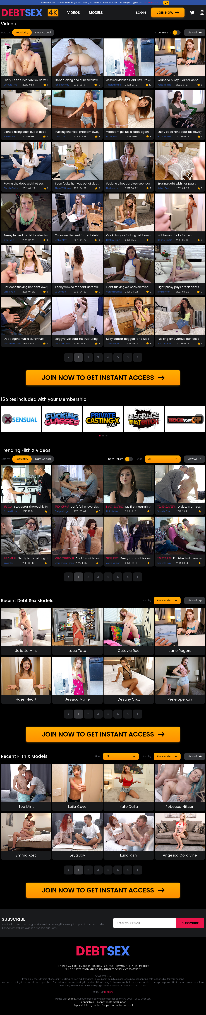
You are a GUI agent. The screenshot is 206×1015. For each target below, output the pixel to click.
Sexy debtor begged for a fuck (127, 339)
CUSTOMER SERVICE (103, 966)
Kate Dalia (128, 806)
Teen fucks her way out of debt (77, 183)
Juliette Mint (10, 136)
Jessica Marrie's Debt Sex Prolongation (128, 80)
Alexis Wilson (113, 563)
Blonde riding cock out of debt (25, 132)
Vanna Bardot (114, 291)
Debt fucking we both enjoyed (127, 287)
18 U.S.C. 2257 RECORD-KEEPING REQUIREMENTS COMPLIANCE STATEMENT (103, 969)
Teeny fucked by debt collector (26, 235)
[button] (100, 435)
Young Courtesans (166, 506)
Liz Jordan (60, 291)
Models (96, 12)
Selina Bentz (164, 188)
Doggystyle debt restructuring (76, 339)
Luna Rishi (128, 855)
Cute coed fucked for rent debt (77, 235)
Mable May (61, 239)
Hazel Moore (164, 136)
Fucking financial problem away (77, 132)
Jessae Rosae (62, 343)
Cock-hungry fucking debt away (128, 235)
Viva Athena (164, 343)
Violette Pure (163, 511)
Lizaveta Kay (164, 563)
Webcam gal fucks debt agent (127, 132)
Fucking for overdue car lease (178, 339)
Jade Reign (112, 343)
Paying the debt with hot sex (24, 183)
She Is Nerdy (10, 558)
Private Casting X (114, 506)
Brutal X (8, 506)
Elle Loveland (113, 188)
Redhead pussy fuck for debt (177, 80)
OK (166, 2)
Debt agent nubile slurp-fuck (24, 339)
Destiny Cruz (113, 239)
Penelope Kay (62, 84)
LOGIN (141, 12)
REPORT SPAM (64, 966)
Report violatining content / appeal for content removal (103, 1005)
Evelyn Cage (61, 511)
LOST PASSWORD (82, 966)
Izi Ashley (8, 563)
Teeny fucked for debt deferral (77, 287)
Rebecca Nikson (179, 806)
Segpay (72, 998)
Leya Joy (77, 855)
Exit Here (108, 991)
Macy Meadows (12, 343)
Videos (73, 12)
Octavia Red (10, 84)
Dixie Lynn (9, 239)
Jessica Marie (113, 84)
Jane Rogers (164, 84)
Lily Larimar (163, 291)
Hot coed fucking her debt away (26, 287)
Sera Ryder (9, 291)
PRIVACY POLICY (124, 966)
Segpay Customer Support (111, 1002)
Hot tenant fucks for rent (175, 235)
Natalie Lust (112, 511)
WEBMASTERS (142, 966)
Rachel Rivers (164, 239)
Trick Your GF (62, 506)
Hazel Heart (112, 136)
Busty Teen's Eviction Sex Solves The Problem (26, 80)
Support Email (87, 1002)
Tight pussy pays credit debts (178, 287)
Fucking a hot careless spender (128, 183)
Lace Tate (60, 136)
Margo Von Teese (64, 563)
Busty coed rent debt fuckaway (179, 132)
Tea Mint (26, 806)
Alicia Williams (63, 188)
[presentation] (7, 419)
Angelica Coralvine (180, 855)
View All (195, 32)
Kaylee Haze (10, 511)
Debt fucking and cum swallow (76, 80)
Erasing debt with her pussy (176, 183)
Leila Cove (77, 806)
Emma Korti (26, 855)
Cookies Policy (153, 2)
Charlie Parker (11, 188)
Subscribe (190, 923)
